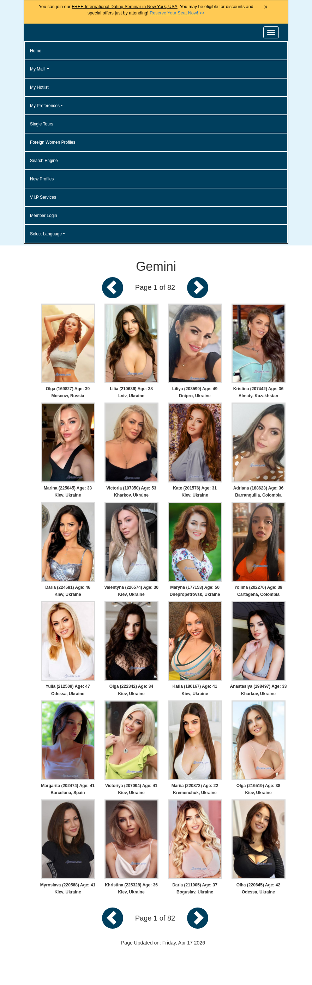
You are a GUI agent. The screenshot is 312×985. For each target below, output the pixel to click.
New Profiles (42, 178)
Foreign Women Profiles (53, 142)
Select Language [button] (46, 233)
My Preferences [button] (45, 105)
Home (35, 50)
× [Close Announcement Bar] (266, 7)
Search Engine (44, 160)
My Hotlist (39, 87)
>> (177, 13)
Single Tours (41, 123)
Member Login (43, 215)
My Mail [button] (38, 69)
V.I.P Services (43, 197)
